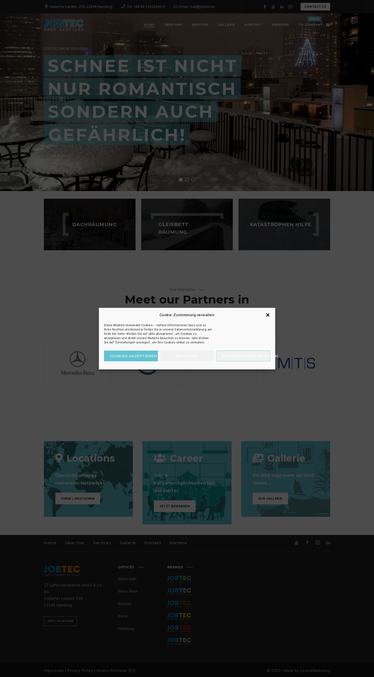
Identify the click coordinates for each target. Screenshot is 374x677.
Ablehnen (187, 356)
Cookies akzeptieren (133, 356)
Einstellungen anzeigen (246, 356)
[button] (267, 315)
